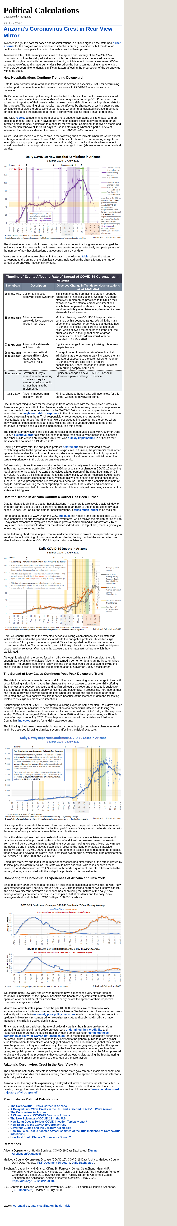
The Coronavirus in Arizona (28, 1112)
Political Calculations (41, 10)
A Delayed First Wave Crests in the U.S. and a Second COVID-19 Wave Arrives (61, 1109)
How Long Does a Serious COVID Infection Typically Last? (48, 1121)
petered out (70, 447)
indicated (24, 720)
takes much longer (86, 509)
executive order (24, 434)
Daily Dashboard (82, 1162)
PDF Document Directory (53, 1162)
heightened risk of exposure (40, 413)
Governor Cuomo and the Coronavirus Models (40, 1127)
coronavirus (21, 1205)
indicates (65, 515)
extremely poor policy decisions (54, 1014)
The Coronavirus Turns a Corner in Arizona (38, 1106)
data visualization (42, 1205)
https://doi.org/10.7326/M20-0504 (33, 1181)
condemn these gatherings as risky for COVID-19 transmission (56, 1034)
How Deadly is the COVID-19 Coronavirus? (38, 1124)
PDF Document (22, 1190)
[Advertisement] (62, 1215)
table (85, 256)
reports (20, 117)
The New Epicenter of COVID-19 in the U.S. (38, 1118)
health (59, 1205)
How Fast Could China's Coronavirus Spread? (40, 1137)
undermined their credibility (84, 1029)
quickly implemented (81, 438)
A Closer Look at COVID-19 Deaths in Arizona (40, 1115)
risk (67, 1205)
